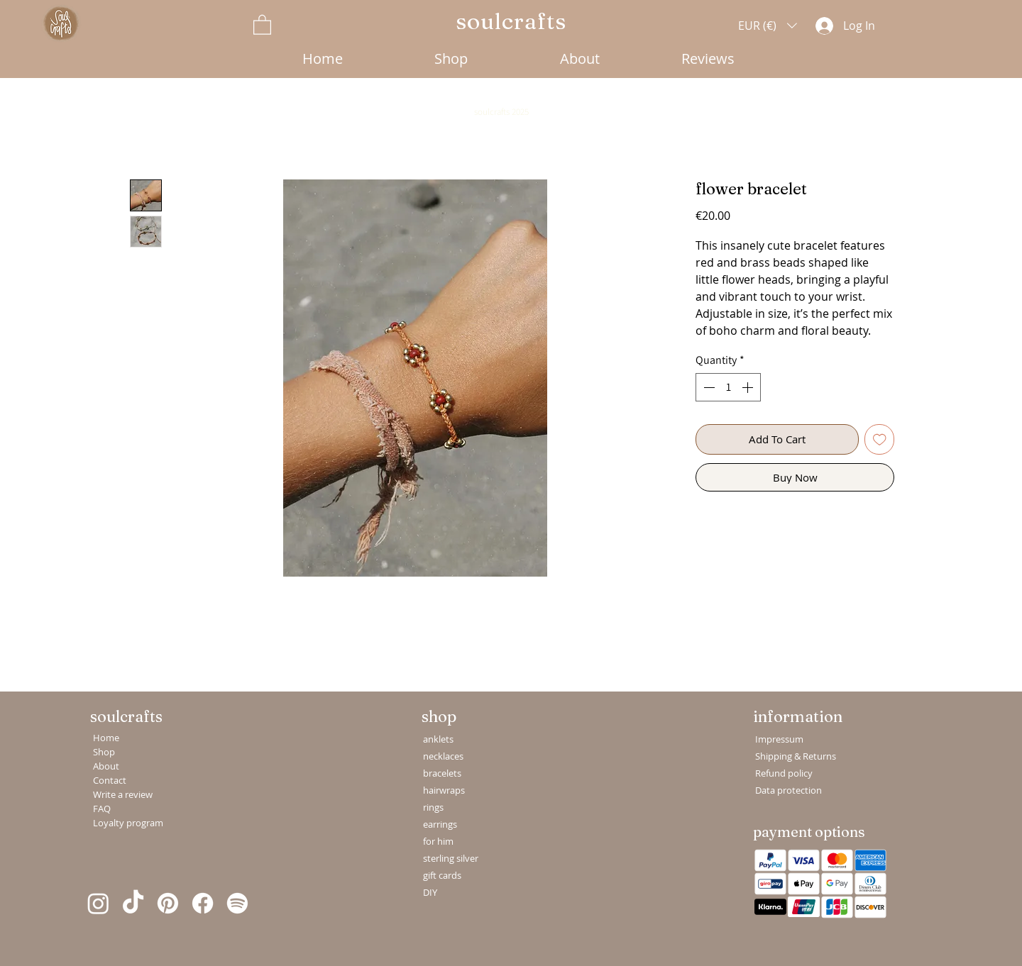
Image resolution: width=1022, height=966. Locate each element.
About (106, 766)
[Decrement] (708, 387)
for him (438, 841)
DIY (430, 892)
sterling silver (450, 858)
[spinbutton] (728, 387)
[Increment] (749, 387)
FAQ (102, 808)
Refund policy (784, 773)
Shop (104, 751)
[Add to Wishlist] (879, 439)
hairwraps (444, 790)
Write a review (123, 794)
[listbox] (767, 25)
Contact (109, 780)
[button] (262, 24)
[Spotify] (237, 903)
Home (106, 737)
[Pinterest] (168, 903)
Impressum (779, 739)
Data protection (788, 790)
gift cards (442, 875)
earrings (440, 824)
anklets (438, 739)
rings (433, 807)
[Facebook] (202, 903)
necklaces (443, 756)
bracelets (442, 773)
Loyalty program (124, 822)
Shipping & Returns (789, 756)
